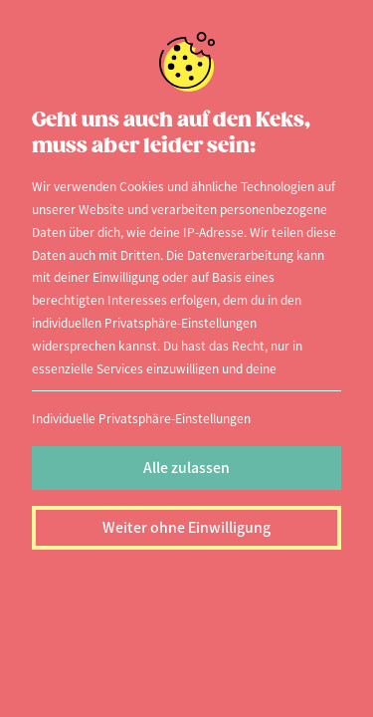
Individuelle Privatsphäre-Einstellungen (141, 417)
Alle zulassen (186, 467)
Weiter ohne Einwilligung (186, 527)
